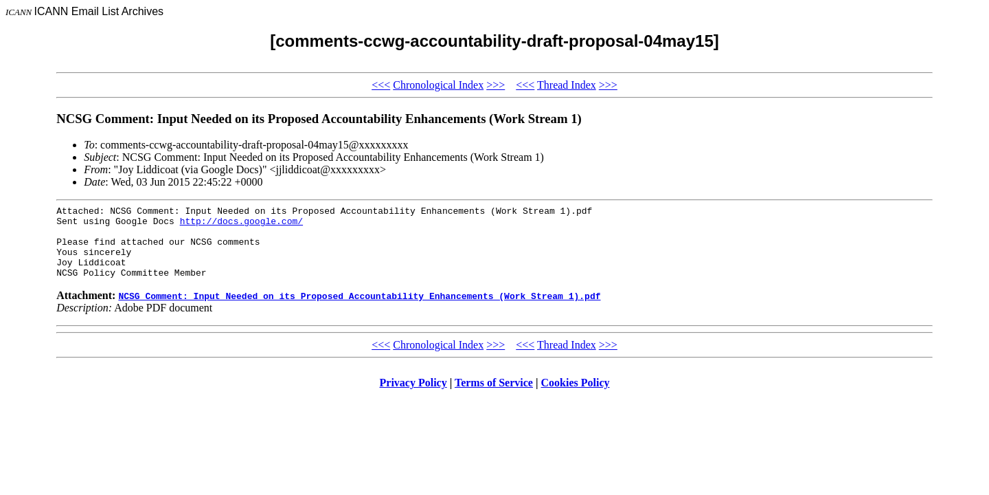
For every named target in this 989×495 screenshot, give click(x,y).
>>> (495, 85)
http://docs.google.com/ (241, 225)
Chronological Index (438, 85)
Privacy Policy (413, 397)
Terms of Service (494, 397)
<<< (381, 85)
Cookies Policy (575, 397)
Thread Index (566, 85)
